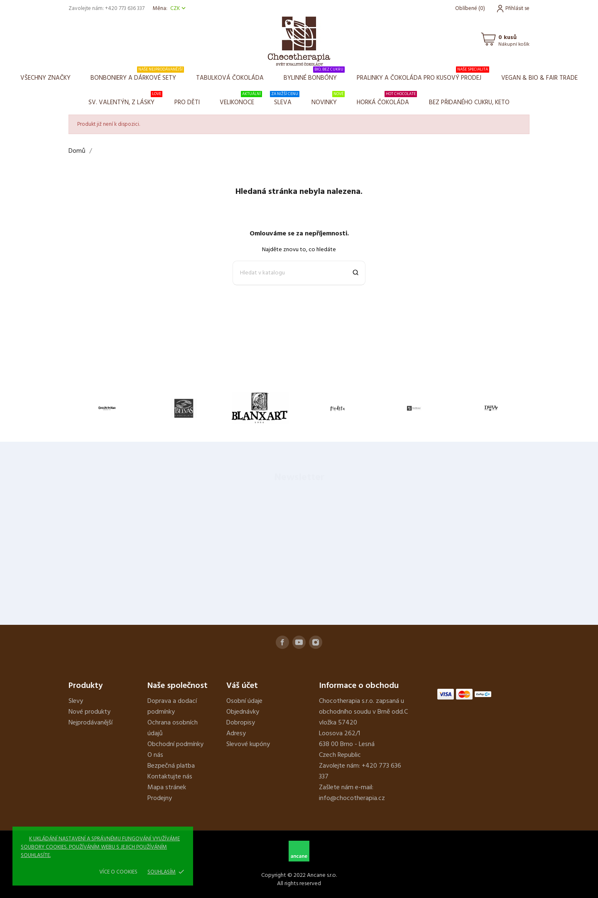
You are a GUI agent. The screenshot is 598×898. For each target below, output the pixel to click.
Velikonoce (241, 99)
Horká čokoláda (387, 99)
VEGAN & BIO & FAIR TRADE (539, 78)
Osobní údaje (244, 701)
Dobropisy (240, 722)
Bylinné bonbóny (314, 74)
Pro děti (187, 103)
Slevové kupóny (248, 744)
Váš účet (242, 685)
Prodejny (159, 798)
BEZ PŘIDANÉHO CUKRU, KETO (469, 103)
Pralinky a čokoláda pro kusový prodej (423, 74)
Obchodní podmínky (175, 744)
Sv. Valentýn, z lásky (125, 99)
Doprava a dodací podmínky (172, 706)
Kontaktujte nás (169, 776)
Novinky (328, 99)
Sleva (284, 99)
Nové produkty (89, 712)
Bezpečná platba (171, 766)
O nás (155, 755)
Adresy (236, 733)
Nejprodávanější (91, 722)
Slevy (76, 701)
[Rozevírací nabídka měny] (178, 8)
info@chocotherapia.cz (352, 798)
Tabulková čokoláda (230, 78)
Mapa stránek (166, 787)
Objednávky (242, 712)
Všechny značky (45, 78)
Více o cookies (118, 872)
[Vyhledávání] (299, 273)
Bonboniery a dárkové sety (137, 74)
